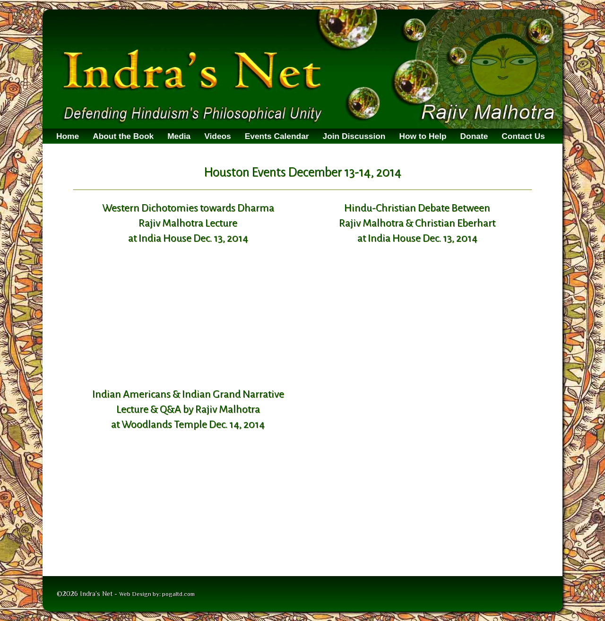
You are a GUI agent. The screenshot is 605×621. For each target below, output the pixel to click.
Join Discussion (354, 136)
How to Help (422, 136)
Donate (474, 136)
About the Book (123, 136)
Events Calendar (277, 136)
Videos (217, 136)
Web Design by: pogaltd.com (157, 593)
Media (178, 136)
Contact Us (522, 136)
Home (67, 136)
